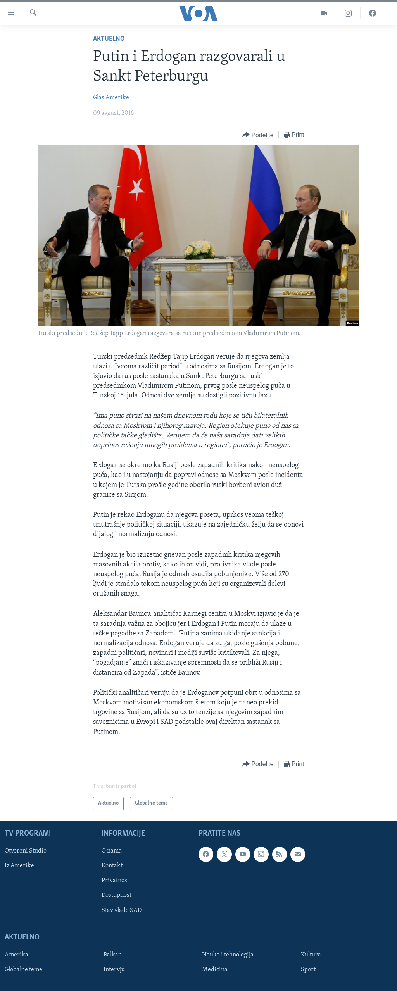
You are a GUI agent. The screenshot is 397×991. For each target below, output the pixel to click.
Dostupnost (116, 895)
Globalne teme (23, 970)
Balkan (113, 955)
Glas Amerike (111, 98)
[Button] (257, 135)
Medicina (215, 970)
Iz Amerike (19, 866)
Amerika (16, 955)
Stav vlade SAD (122, 910)
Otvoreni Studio (26, 851)
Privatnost (115, 880)
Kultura (311, 955)
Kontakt (112, 866)
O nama (112, 851)
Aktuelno (109, 39)
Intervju (114, 970)
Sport (308, 970)
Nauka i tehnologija (228, 955)
